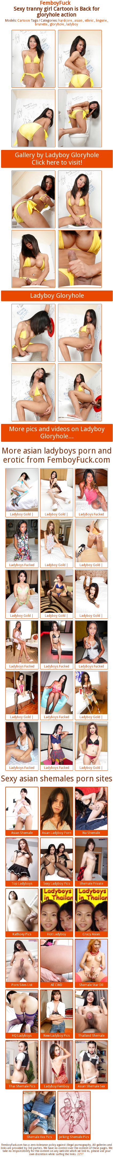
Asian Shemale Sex (91, 1064)
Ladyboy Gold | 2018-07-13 (22, 493)
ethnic (89, 20)
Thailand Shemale (91, 1013)
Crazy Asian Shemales (91, 913)
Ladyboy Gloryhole (57, 295)
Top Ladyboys (22, 861)
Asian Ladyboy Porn (57, 811)
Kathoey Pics (22, 912)
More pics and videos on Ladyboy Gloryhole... (57, 432)
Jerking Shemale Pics (74, 1115)
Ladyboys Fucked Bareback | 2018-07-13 (91, 493)
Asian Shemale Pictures (22, 811)
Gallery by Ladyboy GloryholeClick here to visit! (57, 158)
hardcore (65, 20)
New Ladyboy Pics (57, 1013)
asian (78, 20)
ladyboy (72, 24)
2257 (80, 1154)
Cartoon (23, 20)
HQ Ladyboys (22, 1013)
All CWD (57, 963)
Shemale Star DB (91, 963)
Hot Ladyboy (57, 912)
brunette (41, 24)
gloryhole (57, 24)
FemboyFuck (55, 3)
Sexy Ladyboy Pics (57, 861)
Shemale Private (91, 861)
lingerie (101, 20)
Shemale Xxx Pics (39, 1115)
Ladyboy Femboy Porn (57, 1065)
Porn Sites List (22, 963)
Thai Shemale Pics (22, 1064)
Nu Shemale (91, 811)
